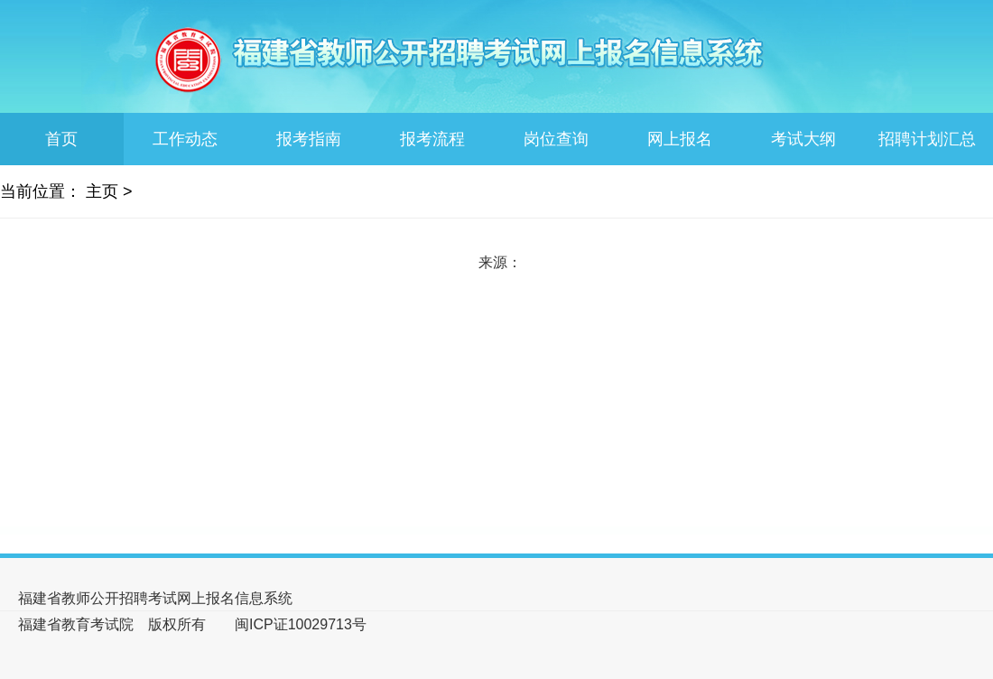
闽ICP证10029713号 (301, 624)
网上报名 (679, 139)
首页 (61, 139)
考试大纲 (803, 139)
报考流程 (432, 139)
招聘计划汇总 (927, 139)
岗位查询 (556, 139)
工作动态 (185, 139)
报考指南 (308, 139)
